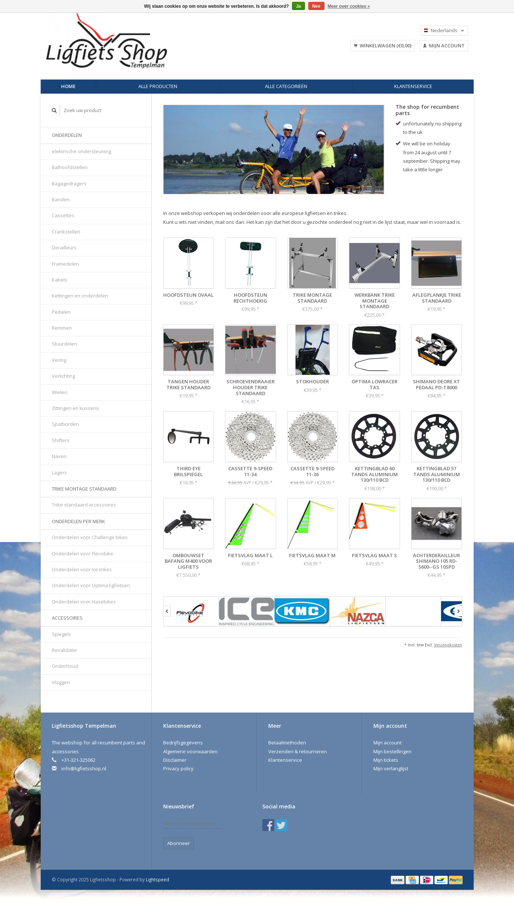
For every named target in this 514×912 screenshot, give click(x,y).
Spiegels (61, 634)
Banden (61, 199)
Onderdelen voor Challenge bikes (90, 537)
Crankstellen (66, 231)
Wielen (59, 392)
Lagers (59, 472)
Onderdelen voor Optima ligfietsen (91, 585)
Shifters (61, 440)
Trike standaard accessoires (84, 504)
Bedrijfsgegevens (183, 742)
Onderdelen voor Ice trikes (82, 569)
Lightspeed (157, 879)
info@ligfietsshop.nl (83, 768)
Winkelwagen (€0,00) (382, 45)
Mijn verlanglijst (390, 768)
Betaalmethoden (287, 742)
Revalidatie (64, 650)
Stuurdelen (64, 343)
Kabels (59, 279)
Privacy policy (178, 768)
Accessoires (67, 618)
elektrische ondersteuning (81, 151)
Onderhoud (65, 666)
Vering (59, 360)
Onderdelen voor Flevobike (82, 553)
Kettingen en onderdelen (80, 295)
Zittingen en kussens (75, 408)
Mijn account (444, 45)
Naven (59, 456)
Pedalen (61, 312)
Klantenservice (413, 86)
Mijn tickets (385, 760)
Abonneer (178, 843)
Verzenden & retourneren (297, 751)
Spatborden (65, 424)
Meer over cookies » (348, 6)
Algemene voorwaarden (190, 751)
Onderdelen (67, 135)
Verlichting (63, 376)
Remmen (62, 327)
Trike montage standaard (84, 488)
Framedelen (65, 263)
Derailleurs (64, 247)
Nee (316, 6)
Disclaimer (175, 760)
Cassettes (63, 215)
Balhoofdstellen (70, 167)
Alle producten (157, 86)
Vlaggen (61, 682)
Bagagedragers (69, 183)
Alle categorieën (286, 86)
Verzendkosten (448, 644)
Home (68, 86)
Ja (298, 6)
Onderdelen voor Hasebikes (84, 601)
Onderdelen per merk (78, 521)
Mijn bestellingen (392, 751)
